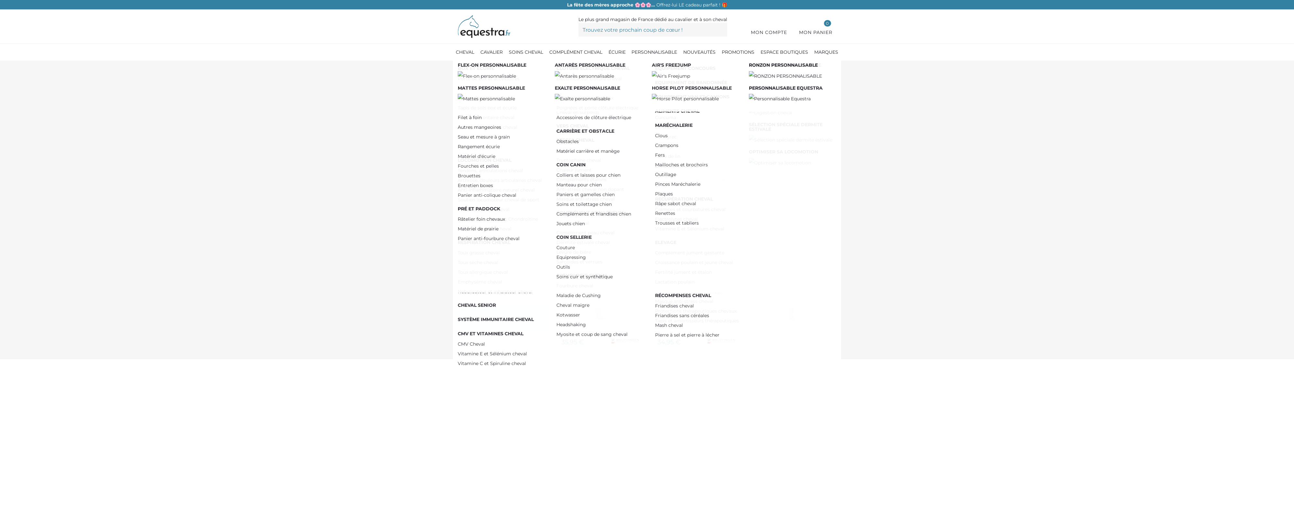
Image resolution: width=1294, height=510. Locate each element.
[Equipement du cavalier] (501, 67)
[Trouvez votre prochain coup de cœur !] (652, 30)
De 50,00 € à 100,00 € (499, 133)
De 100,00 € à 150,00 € (498, 143)
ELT (478, 219)
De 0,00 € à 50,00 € (497, 123)
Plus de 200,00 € (492, 153)
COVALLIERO (488, 208)
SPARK (480, 188)
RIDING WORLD (492, 178)
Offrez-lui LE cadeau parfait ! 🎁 (647, 5)
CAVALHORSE (488, 198)
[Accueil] (461, 68)
